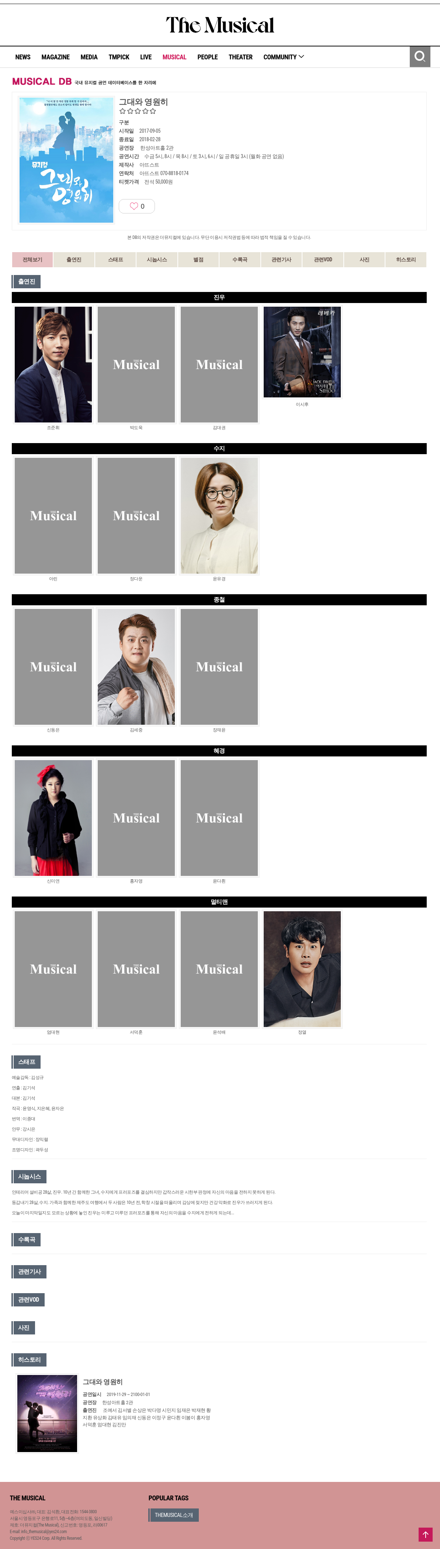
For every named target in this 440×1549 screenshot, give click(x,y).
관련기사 (281, 259)
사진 (365, 259)
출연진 (74, 259)
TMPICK (118, 57)
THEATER (240, 57)
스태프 (115, 259)
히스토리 (406, 259)
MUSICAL (175, 57)
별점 (198, 259)
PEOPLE (207, 57)
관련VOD (323, 259)
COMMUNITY (284, 57)
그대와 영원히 (103, 1382)
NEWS (23, 57)
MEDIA (88, 57)
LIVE (146, 57)
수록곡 (239, 259)
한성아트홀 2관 (156, 148)
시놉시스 (157, 259)
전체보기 (32, 259)
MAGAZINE (56, 57)
